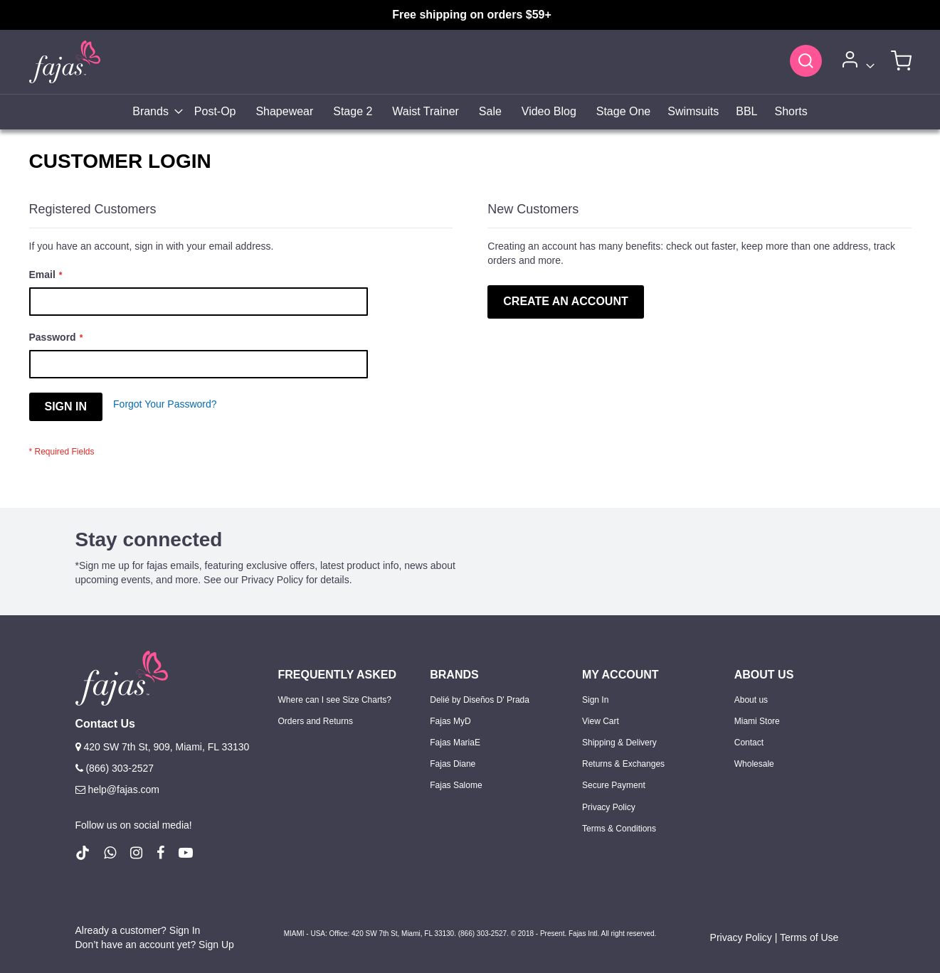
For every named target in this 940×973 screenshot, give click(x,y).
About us (751, 700)
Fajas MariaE (455, 743)
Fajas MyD (450, 721)
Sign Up (216, 944)
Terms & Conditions (619, 829)
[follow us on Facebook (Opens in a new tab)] (160, 853)
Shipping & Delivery (619, 743)
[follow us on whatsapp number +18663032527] (110, 853)
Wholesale (754, 764)
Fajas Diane (452, 764)
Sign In (595, 700)
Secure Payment (613, 785)
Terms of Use (809, 937)
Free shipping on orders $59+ (471, 15)
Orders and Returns (315, 721)
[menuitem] (153, 112)
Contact (749, 743)
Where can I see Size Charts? (334, 700)
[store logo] (64, 62)
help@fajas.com (117, 789)
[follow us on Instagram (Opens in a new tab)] (136, 853)
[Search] (805, 60)
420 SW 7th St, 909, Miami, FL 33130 (162, 747)
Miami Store (757, 721)
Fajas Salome (456, 785)
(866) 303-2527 (114, 768)
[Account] (856, 62)
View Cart (600, 721)
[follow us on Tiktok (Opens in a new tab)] (82, 853)
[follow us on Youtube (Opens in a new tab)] (186, 853)
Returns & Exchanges (623, 764)
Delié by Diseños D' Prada (479, 700)
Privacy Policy (608, 807)
